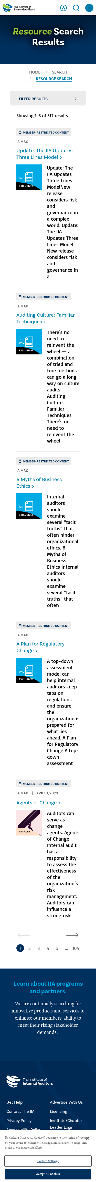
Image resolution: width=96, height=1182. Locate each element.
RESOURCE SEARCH (54, 78)
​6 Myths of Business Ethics (39, 482)
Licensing (58, 1111)
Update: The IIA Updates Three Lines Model (44, 154)
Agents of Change (36, 802)
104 (75, 948)
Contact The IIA (20, 1111)
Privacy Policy (18, 1120)
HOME (34, 72)
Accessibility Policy (23, 1129)
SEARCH (59, 72)
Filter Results (48, 99)
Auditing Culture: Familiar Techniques (45, 318)
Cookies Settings (48, 1161)
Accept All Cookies (48, 1174)
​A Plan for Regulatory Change (40, 647)
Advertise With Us (66, 1102)
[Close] (87, 1138)
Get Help (14, 1102)
